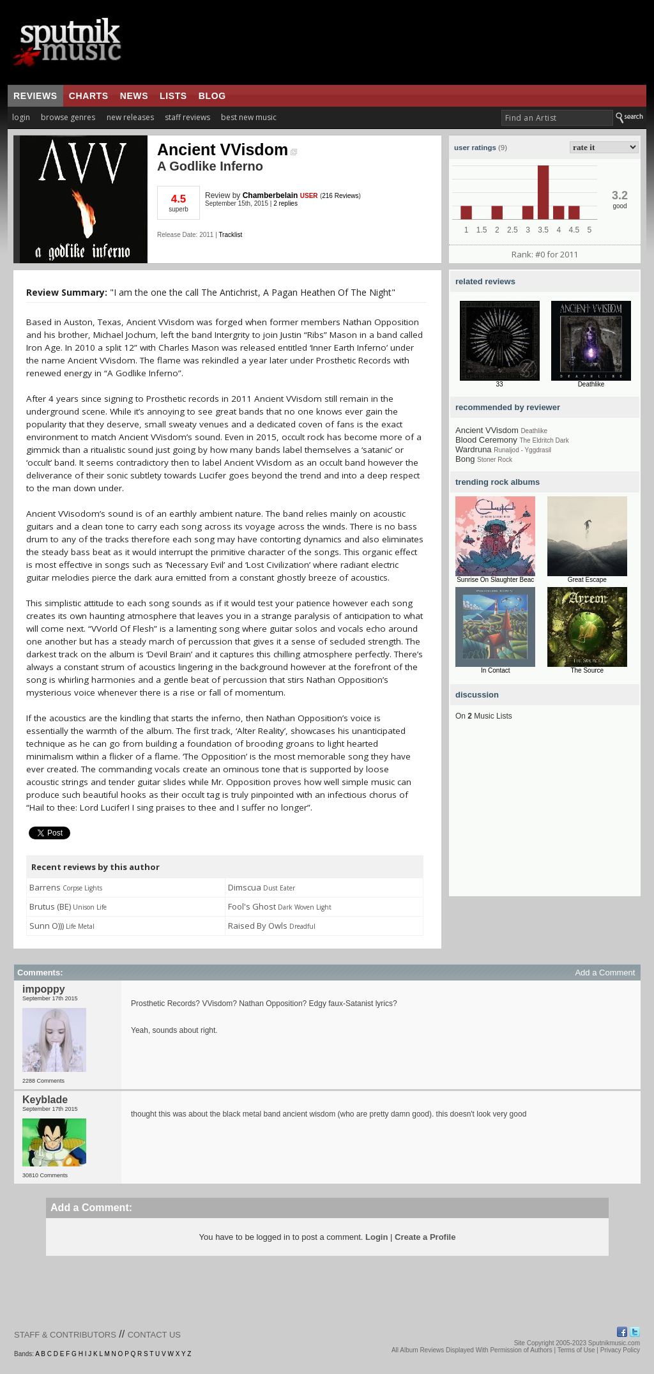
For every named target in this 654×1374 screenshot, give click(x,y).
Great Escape (587, 579)
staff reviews (187, 117)
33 (499, 384)
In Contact (495, 670)
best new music (249, 117)
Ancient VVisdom (227, 149)
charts (89, 96)
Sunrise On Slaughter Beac (495, 579)
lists (173, 96)
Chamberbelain (270, 195)
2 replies (285, 203)
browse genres (68, 117)
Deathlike (591, 384)
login (21, 117)
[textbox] (557, 118)
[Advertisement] (545, 816)
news (134, 96)
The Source (587, 670)
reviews (35, 96)
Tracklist (230, 234)
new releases (130, 117)
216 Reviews (340, 195)
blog (212, 96)
